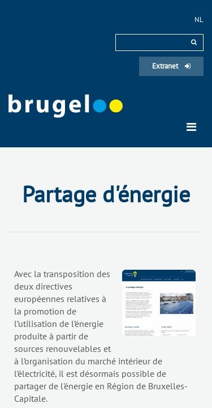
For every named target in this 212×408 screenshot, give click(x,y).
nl (199, 19)
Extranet (171, 66)
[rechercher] (194, 42)
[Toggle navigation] (191, 126)
